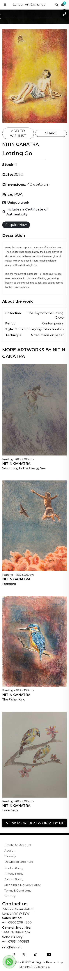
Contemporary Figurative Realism (39, 329)
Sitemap (10, 896)
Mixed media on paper (47, 335)
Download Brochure (18, 861)
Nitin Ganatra (16, 464)
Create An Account (17, 845)
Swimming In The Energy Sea (24, 468)
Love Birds (10, 810)
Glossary (10, 856)
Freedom (9, 584)
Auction (9, 850)
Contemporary (53, 323)
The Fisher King (13, 699)
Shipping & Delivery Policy (22, 885)
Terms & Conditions (17, 890)
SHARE (51, 133)
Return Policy (13, 879)
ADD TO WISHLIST (18, 133)
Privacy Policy (13, 873)
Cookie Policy (13, 868)
